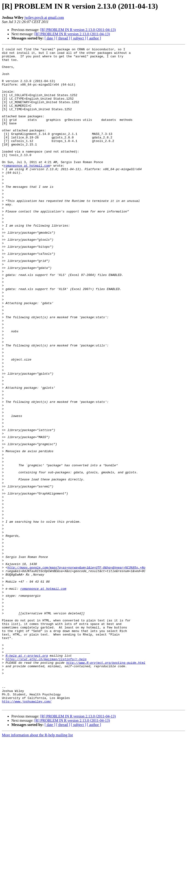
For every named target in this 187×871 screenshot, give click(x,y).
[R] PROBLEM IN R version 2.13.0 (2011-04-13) (78, 30)
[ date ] (50, 38)
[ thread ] (63, 38)
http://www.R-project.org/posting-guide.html (105, 786)
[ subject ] (78, 38)
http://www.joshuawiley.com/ (27, 832)
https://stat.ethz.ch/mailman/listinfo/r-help (46, 782)
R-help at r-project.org (27, 777)
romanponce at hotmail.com (27, 189)
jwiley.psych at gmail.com (44, 18)
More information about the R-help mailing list (37, 867)
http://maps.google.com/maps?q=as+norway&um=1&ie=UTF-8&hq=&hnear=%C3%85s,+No (76, 672)
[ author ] (94, 38)
